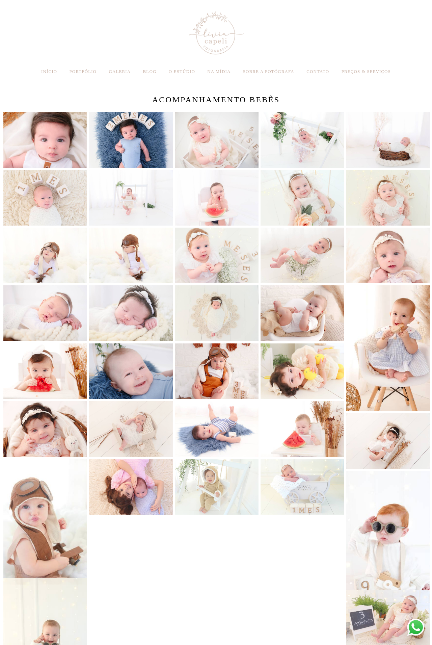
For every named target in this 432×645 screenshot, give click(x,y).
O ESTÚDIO (182, 71)
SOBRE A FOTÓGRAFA (268, 71)
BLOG (150, 71)
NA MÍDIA (219, 71)
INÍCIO (49, 71)
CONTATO (317, 71)
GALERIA (120, 71)
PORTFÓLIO (83, 71)
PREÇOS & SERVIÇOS (366, 71)
